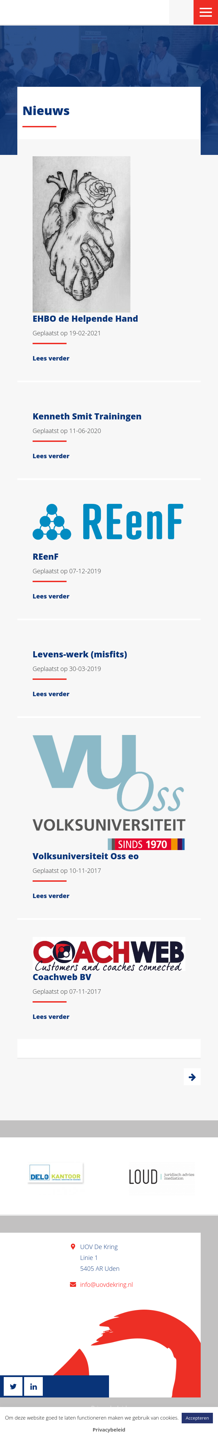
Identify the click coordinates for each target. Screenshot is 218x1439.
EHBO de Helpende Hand (85, 318)
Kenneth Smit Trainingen (87, 416)
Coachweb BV (62, 976)
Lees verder (51, 358)
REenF (45, 556)
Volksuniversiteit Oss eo (86, 856)
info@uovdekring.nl (106, 1284)
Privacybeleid (109, 1429)
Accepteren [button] (197, 1418)
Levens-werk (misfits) (80, 654)
